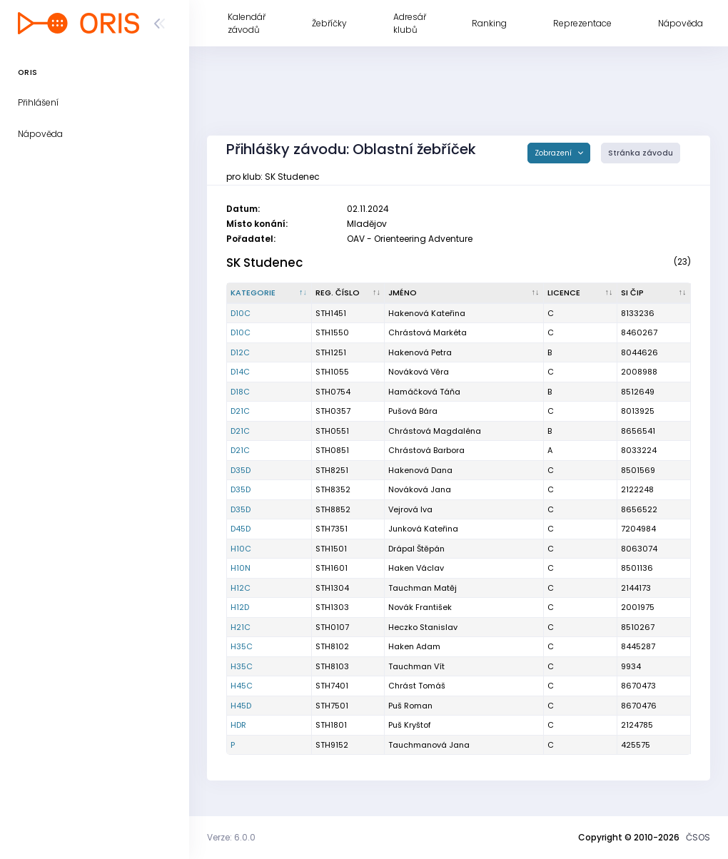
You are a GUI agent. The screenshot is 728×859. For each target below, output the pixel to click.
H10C (241, 548)
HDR (238, 725)
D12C (240, 352)
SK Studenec (264, 262)
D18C (240, 391)
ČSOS (698, 837)
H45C (242, 685)
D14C (240, 371)
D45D (241, 528)
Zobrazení (554, 153)
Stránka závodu (640, 153)
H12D (240, 607)
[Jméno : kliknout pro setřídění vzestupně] (464, 293)
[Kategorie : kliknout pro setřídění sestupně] (269, 293)
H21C (241, 627)
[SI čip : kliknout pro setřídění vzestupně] (654, 293)
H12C (241, 588)
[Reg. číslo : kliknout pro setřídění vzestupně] (348, 293)
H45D (241, 705)
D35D (241, 470)
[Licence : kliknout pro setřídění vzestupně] (580, 293)
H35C (242, 646)
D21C (240, 411)
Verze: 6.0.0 (231, 837)
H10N (241, 568)
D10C (241, 313)
